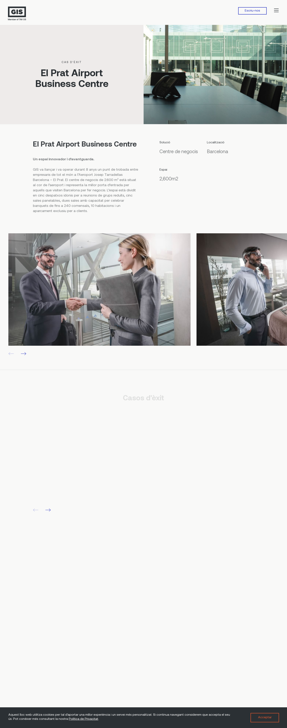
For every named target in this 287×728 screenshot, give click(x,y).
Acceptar (265, 717)
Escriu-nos (252, 10)
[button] (23, 353)
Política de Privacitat (83, 719)
